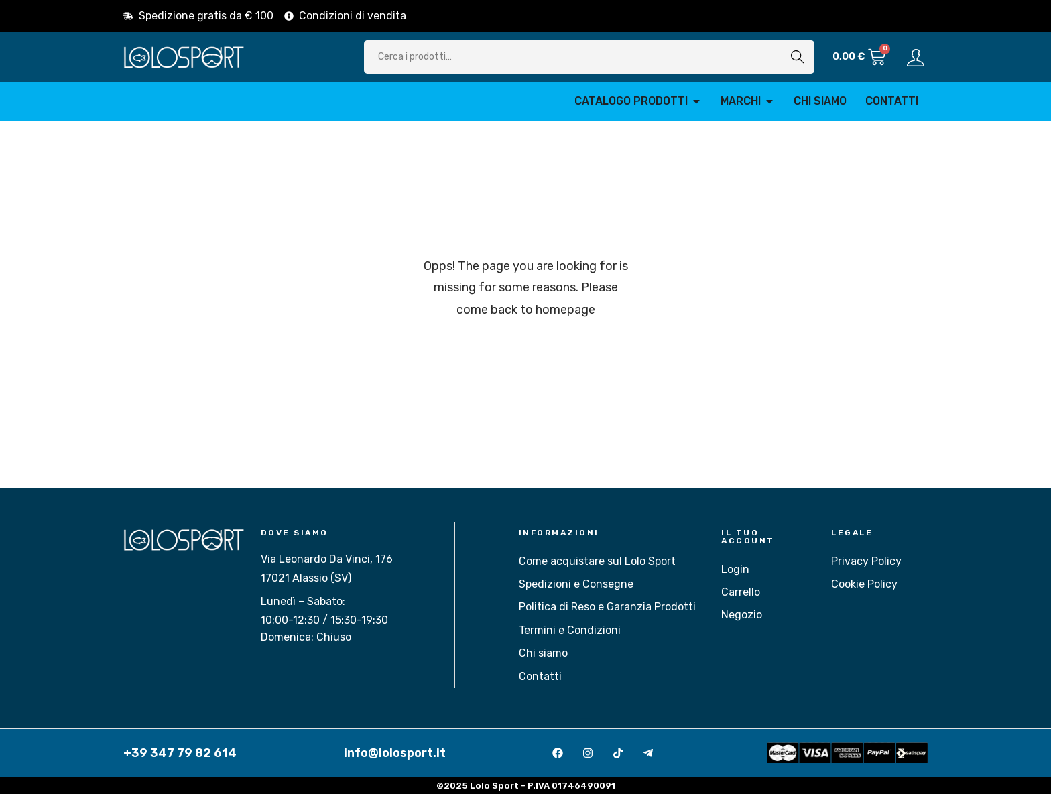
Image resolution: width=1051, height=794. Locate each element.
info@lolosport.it (395, 753)
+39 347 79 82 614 (180, 753)
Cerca (797, 56)
